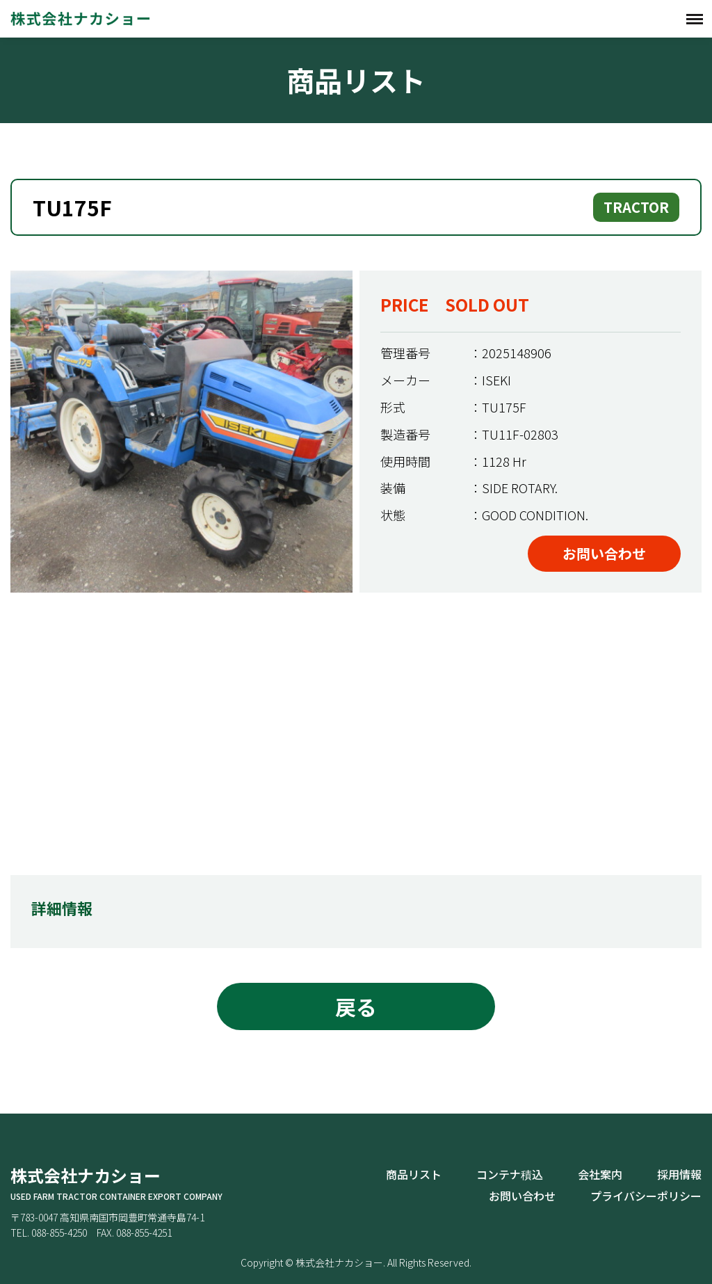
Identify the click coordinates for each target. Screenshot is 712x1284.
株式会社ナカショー (79, 18)
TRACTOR (636, 207)
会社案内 (600, 1174)
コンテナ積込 (509, 1174)
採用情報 (679, 1174)
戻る (356, 1006)
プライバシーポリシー (646, 1195)
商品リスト (414, 1174)
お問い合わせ (604, 553)
